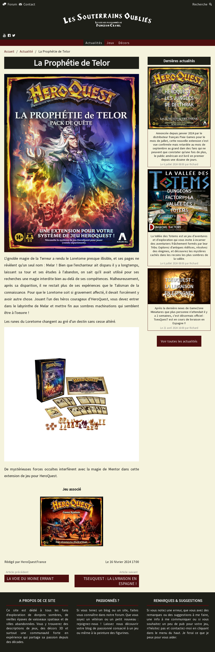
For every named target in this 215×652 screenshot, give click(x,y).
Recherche (202, 4)
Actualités (93, 43)
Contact (26, 4)
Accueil (9, 51)
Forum (9, 4)
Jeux (110, 43)
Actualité (26, 51)
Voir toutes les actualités (179, 341)
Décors (124, 43)
